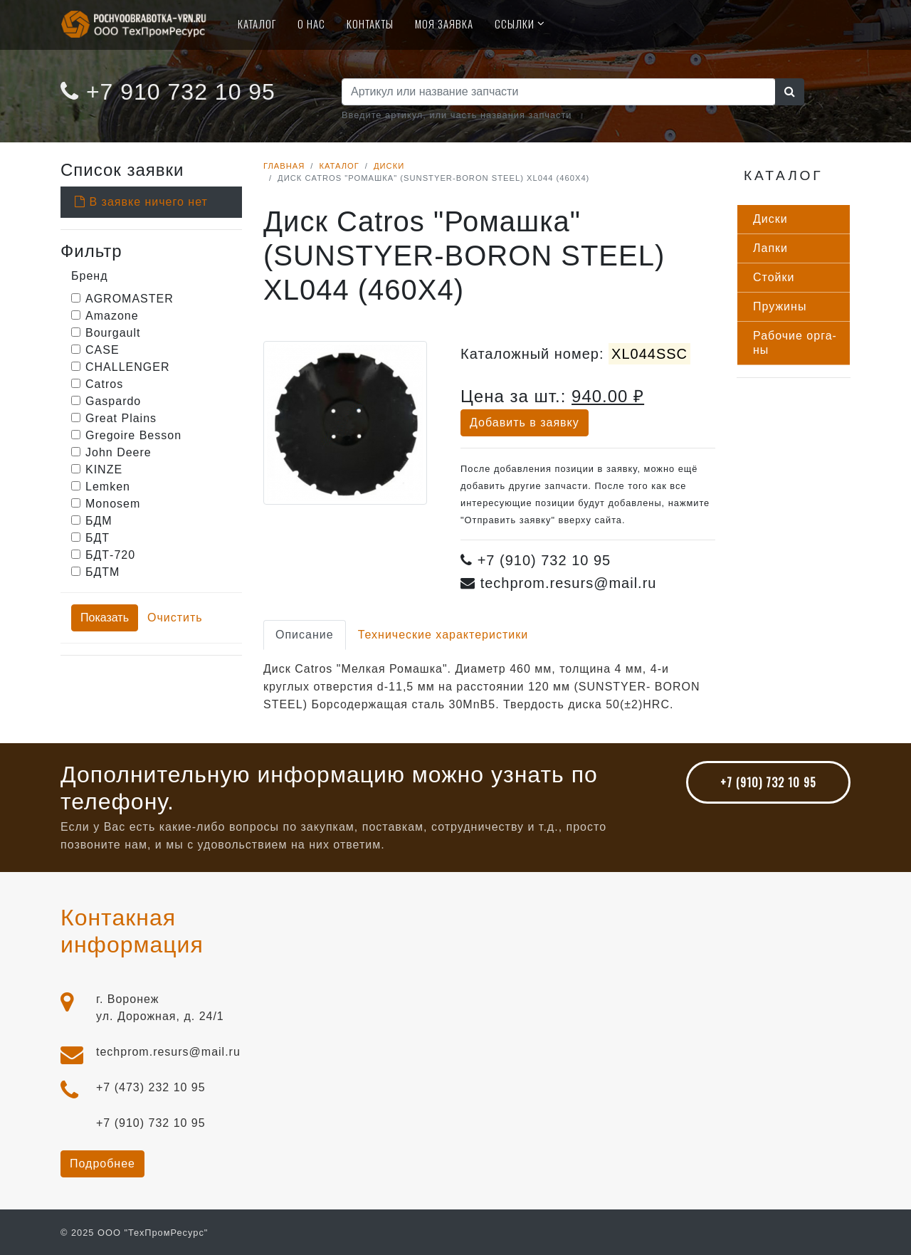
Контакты (370, 23)
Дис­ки (770, 219)
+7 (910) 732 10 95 (768, 782)
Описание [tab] (304, 635)
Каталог (257, 23)
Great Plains (121, 418)
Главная (284, 166)
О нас (311, 23)
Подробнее (102, 1163)
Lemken (107, 487)
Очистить (175, 617)
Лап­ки (770, 248)
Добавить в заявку (524, 422)
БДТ (97, 538)
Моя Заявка (444, 23)
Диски (389, 166)
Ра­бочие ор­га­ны (794, 343)
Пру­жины (779, 306)
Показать (104, 617)
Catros (104, 384)
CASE (102, 350)
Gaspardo (113, 401)
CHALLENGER (127, 367)
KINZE (103, 469)
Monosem (112, 504)
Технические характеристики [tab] (443, 635)
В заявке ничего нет (141, 202)
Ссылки (515, 23)
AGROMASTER (129, 299)
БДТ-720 (110, 555)
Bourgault (113, 333)
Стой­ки (773, 277)
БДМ (98, 521)
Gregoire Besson (133, 435)
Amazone (112, 316)
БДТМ (102, 572)
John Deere (118, 452)
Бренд (89, 276)
